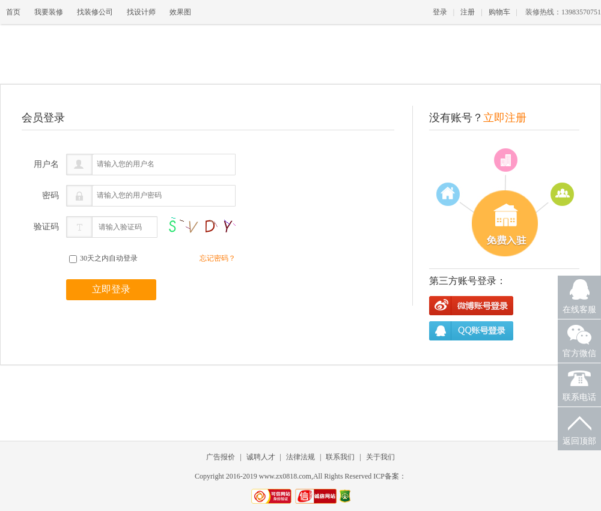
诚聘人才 (260, 457)
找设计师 (141, 12)
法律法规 (300, 457)
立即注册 (504, 118)
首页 (13, 12)
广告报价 (220, 457)
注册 (467, 12)
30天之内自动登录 (103, 258)
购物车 (499, 12)
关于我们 (380, 457)
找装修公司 (95, 12)
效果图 (180, 12)
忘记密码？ (218, 258)
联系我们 (340, 457)
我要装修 (48, 12)
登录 (440, 12)
